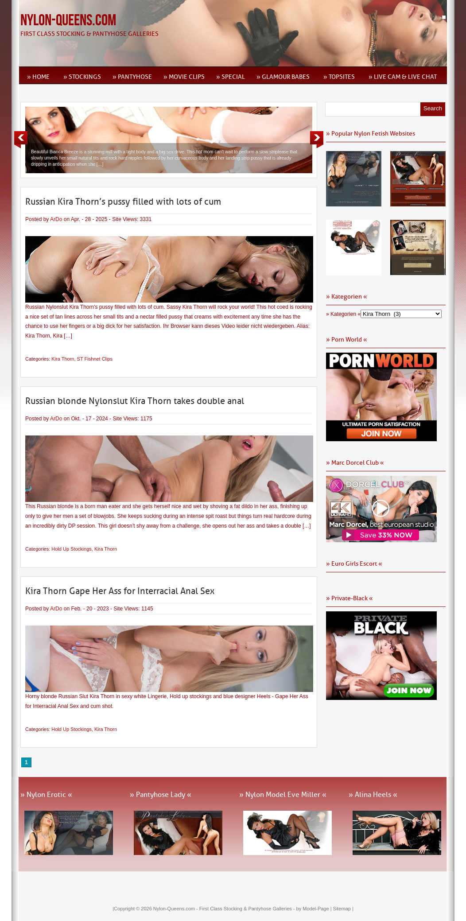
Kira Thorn (62, 358)
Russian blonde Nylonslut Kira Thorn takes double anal (134, 401)
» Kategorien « (343, 314)
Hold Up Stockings (71, 549)
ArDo (56, 219)
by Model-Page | (314, 908)
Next (316, 139)
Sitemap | (343, 908)
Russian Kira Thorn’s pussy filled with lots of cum (123, 201)
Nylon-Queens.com (68, 20)
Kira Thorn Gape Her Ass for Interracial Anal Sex (119, 591)
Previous (20, 139)
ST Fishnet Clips (95, 358)
